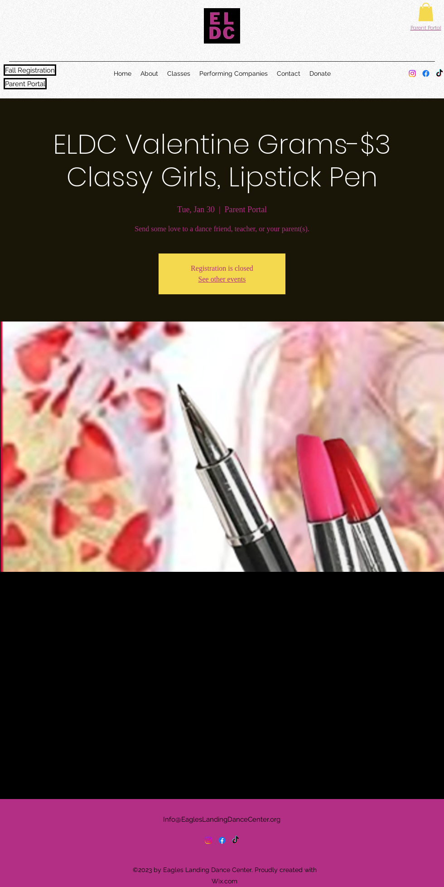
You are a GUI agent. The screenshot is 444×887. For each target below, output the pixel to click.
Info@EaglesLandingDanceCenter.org (221, 819)
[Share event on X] (57, 775)
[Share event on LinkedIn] (80, 775)
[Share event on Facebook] (35, 775)
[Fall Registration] (30, 70)
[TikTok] (439, 73)
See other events (222, 279)
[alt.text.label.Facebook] (425, 73)
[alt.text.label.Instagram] (412, 73)
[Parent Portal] (25, 83)
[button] (426, 12)
